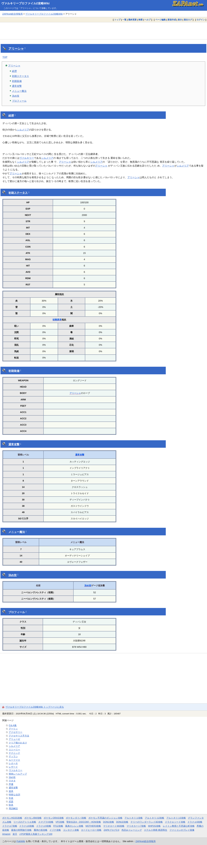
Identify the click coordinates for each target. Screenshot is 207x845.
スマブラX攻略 (45, 822)
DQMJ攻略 (108, 822)
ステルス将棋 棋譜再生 (155, 830)
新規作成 (172, 19)
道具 (11, 791)
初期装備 (17, 81)
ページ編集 (160, 19)
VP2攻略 (60, 822)
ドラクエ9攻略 (43, 826)
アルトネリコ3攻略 (176, 818)
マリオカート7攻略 (136, 826)
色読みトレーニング (131, 830)
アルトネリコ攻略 (134, 818)
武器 (11, 801)
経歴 (14, 71)
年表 (11, 798)
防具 (11, 805)
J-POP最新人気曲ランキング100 (35, 834)
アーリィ (13, 728)
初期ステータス (20, 76)
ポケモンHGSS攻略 (12, 818)
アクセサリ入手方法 (19, 735)
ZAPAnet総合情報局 (12, 14)
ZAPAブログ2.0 (111, 830)
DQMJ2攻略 (122, 822)
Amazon (6, 834)
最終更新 (132, 19)
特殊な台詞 (14, 794)
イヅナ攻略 (55, 830)
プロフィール (19, 100)
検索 (140, 19)
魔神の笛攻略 (40, 830)
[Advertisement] (103, 30)
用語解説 (13, 808)
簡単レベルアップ (18, 774)
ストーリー (14, 749)
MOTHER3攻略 (93, 826)
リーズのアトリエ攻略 (24, 822)
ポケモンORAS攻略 (54, 818)
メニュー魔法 (19, 91)
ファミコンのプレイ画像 (181, 830)
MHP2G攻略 (154, 826)
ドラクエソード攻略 (175, 822)
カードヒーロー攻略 (91, 830)
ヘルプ (147, 19)
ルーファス (14, 760)
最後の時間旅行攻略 (21, 830)
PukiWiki (20, 841)
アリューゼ (14, 739)
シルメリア (23, 129)
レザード (13, 767)
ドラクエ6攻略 (194, 822)
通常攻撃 (17, 86)
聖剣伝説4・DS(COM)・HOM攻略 (83, 822)
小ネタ (12, 780)
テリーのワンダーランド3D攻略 (147, 822)
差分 (180, 19)
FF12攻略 (58, 826)
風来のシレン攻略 (74, 826)
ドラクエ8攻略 (26, 826)
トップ (117, 19)
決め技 (15, 95)
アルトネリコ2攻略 (154, 818)
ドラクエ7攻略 (9, 826)
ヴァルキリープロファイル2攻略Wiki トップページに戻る (34, 707)
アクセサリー (15, 732)
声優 (11, 784)
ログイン (200, 19)
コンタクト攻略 (71, 830)
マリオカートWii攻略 (113, 826)
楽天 (15, 834)
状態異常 (57, 319)
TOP (4, 57)
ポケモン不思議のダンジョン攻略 (105, 818)
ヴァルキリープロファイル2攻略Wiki (25, 3)
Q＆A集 (13, 725)
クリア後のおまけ (18, 742)
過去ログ (188, 19)
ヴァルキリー (26, 158)
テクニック (14, 753)
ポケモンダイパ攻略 (76, 818)
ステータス (21, 192)
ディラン (13, 756)
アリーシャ (16, 48)
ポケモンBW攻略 (33, 818)
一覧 (124, 19)
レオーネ (13, 763)
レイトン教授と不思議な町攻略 (179, 826)
